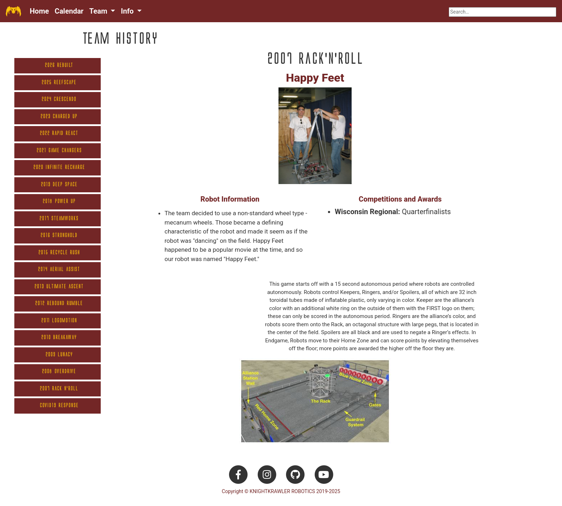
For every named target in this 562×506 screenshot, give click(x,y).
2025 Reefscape (59, 82)
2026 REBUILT (59, 65)
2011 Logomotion (59, 320)
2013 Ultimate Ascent (59, 286)
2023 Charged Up (59, 116)
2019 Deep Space (59, 184)
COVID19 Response (59, 405)
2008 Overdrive (59, 371)
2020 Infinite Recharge (59, 167)
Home (39, 11)
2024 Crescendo (59, 99)
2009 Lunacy (59, 354)
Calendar (69, 11)
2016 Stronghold (59, 235)
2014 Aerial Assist (59, 269)
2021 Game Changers (59, 150)
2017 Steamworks (58, 218)
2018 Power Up (59, 201)
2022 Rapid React (59, 133)
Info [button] (128, 11)
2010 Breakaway (59, 337)
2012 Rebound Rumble (59, 303)
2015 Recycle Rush (59, 252)
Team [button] (99, 11)
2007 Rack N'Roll (59, 388)
